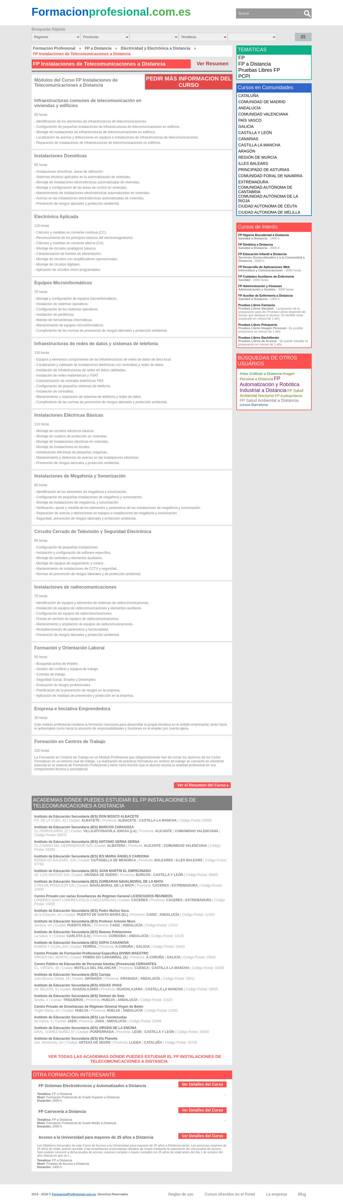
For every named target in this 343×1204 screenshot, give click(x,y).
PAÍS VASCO (250, 120)
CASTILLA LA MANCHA (259, 145)
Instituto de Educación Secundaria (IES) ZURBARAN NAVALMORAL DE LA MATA (98, 882)
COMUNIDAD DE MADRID (262, 102)
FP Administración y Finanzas (260, 286)
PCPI (244, 76)
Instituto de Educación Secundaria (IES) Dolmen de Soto (79, 996)
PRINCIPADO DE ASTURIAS (264, 169)
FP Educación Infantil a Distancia (262, 254)
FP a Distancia (98, 48)
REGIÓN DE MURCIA (257, 157)
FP (241, 58)
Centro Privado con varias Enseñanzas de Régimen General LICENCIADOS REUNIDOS (103, 896)
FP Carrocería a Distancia (62, 1111)
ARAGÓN (246, 151)
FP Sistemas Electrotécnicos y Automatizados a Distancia (92, 1085)
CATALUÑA (248, 95)
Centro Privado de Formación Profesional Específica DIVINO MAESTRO (91, 953)
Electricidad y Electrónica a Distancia (155, 48)
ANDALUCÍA (249, 108)
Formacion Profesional (54, 48)
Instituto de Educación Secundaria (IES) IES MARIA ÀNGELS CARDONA (91, 856)
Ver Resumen (212, 63)
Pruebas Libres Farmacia (256, 305)
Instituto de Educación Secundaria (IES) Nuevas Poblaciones (83, 932)
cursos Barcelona (254, 405)
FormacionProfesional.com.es (74, 1194)
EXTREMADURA (253, 182)
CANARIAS (248, 139)
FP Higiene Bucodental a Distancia (263, 235)
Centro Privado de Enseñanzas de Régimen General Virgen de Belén (88, 1007)
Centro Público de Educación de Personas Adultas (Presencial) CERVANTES (95, 964)
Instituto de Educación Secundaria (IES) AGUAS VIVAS (78, 985)
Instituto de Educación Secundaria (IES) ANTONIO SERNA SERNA (87, 842)
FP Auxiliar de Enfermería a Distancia (265, 295)
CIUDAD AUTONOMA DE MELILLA (269, 212)
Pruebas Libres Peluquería (257, 324)
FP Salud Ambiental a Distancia (269, 400)
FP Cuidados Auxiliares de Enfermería (266, 276)
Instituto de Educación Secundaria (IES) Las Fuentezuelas (80, 1017)
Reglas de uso (180, 1194)
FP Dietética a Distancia (255, 244)
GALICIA (246, 126)
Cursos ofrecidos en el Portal (230, 1194)
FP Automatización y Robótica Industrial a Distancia (269, 384)
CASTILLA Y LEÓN (255, 132)
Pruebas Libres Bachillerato (258, 337)
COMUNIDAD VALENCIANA (263, 114)
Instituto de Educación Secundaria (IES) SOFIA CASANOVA (81, 943)
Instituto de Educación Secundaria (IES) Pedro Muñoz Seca (81, 911)
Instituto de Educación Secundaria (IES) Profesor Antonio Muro (85, 921)
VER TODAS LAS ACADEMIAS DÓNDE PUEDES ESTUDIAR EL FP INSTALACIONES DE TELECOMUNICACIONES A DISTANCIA (134, 1059)
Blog (302, 1194)
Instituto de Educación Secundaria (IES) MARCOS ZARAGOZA (84, 827)
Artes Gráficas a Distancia (261, 374)
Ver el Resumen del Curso (203, 785)
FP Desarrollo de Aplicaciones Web (264, 267)
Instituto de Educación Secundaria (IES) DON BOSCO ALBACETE (86, 816)
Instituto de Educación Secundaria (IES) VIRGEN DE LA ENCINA (85, 1028)
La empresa (276, 1194)
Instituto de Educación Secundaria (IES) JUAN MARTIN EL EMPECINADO (92, 871)
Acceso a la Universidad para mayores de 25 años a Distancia (96, 1137)
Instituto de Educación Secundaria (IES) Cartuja (72, 975)
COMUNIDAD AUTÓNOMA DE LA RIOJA (268, 198)
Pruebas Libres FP (259, 70)
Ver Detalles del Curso (202, 1084)
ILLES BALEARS (253, 163)
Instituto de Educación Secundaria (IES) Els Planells (76, 1039)
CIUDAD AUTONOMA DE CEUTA (267, 206)
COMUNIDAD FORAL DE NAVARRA (270, 176)
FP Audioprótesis (288, 396)
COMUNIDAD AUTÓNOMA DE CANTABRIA (265, 189)
